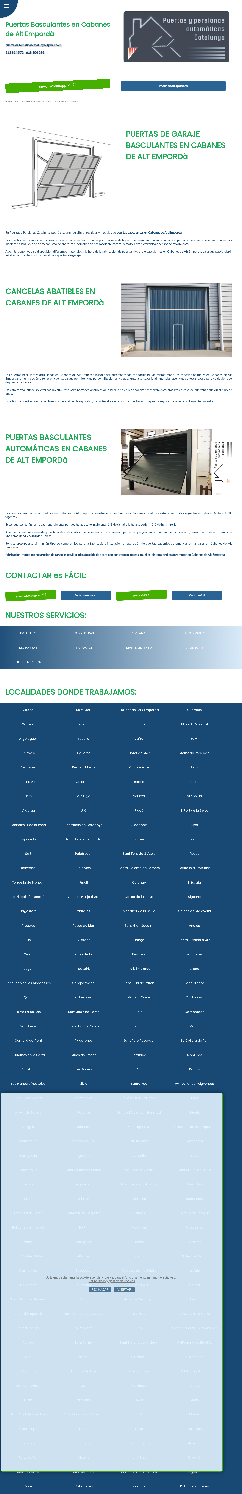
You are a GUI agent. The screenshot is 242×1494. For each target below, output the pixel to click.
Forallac (28, 1069)
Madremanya (28, 1472)
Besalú (139, 1026)
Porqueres (194, 954)
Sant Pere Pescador (139, 1040)
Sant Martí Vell (83, 1472)
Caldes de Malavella (194, 911)
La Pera (139, 724)
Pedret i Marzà (83, 767)
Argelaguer (28, 738)
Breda (194, 969)
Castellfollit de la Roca (28, 825)
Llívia (83, 1083)
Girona (28, 710)
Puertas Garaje (12, 101)
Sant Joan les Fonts (83, 1012)
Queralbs (194, 710)
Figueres (83, 753)
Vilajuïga (83, 796)
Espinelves (28, 782)
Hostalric (84, 969)
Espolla (83, 738)
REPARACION (83, 647)
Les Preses (83, 1069)
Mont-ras (194, 1055)
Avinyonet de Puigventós (194, 1083)
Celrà (28, 954)
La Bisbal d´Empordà (28, 897)
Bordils (194, 1069)
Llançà (139, 940)
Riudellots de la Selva (28, 1055)
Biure (28, 1486)
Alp (139, 1069)
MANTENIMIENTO (139, 647)
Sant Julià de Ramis (139, 983)
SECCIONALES (194, 633)
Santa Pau (139, 1083)
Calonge (139, 882)
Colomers (84, 782)
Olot (194, 839)
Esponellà (28, 839)
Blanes (139, 839)
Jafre (139, 738)
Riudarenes (84, 1040)
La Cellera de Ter (194, 1040)
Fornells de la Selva (83, 1026)
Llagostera (28, 911)
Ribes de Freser (83, 1055)
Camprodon (194, 1012)
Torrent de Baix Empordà (139, 710)
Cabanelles (83, 1486)
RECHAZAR (100, 1289)
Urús (194, 767)
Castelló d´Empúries (194, 868)
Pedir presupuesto (173, 86)
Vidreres (83, 911)
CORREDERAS (83, 633)
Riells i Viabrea (139, 969)
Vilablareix (28, 1026)
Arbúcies (28, 925)
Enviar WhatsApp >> (57, 85)
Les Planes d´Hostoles (28, 1083)
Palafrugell (83, 853)
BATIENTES (28, 633)
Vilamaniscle (139, 767)
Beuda (194, 782)
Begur (28, 969)
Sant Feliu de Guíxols (139, 853)
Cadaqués (194, 997)
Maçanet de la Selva (139, 911)
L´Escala (194, 882)
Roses (194, 853)
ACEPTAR (124, 1289)
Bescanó (139, 954)
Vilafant (83, 940)
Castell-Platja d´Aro (83, 897)
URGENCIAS (194, 647)
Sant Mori (83, 710)
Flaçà (139, 810)
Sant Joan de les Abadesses (28, 983)
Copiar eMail (197, 595)
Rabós (139, 782)
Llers (28, 796)
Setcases (28, 767)
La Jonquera (84, 997)
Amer (194, 1026)
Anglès (194, 925)
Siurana (28, 724)
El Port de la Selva (195, 810)
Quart (28, 997)
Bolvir (194, 738)
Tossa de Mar (83, 925)
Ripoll (83, 882)
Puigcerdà (194, 897)
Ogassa (194, 1472)
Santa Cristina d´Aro (194, 940)
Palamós (84, 868)
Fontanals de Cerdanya (84, 825)
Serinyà (139, 796)
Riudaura (84, 724)
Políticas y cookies (194, 1486)
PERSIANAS (139, 633)
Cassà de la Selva (139, 897)
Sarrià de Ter (83, 954)
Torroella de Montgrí (28, 882)
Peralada (139, 1055)
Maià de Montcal (194, 724)
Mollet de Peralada (194, 753)
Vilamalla (194, 796)
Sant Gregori (194, 983)
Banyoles (28, 868)
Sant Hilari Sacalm (139, 925)
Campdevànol (83, 983)
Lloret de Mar (139, 753)
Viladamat (139, 825)
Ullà (83, 810)
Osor (194, 825)
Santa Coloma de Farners (139, 868)
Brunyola (28, 753)
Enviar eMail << (141, 595)
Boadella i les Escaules (139, 1472)
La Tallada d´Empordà (83, 839)
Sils (28, 940)
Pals (139, 1012)
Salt (28, 853)
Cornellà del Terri (28, 1040)
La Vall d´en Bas (28, 1012)
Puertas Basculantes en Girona (36, 101)
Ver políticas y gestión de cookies (112, 1281)
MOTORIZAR (28, 647)
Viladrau (28, 810)
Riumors (139, 1486)
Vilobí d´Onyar (139, 997)
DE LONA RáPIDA (28, 662)
